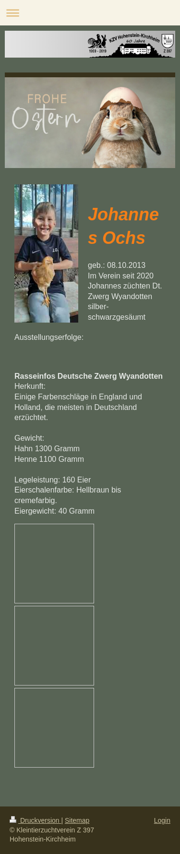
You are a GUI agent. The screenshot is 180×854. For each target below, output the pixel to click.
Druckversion (35, 820)
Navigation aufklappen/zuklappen (90, 12)
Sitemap (77, 820)
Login (162, 820)
